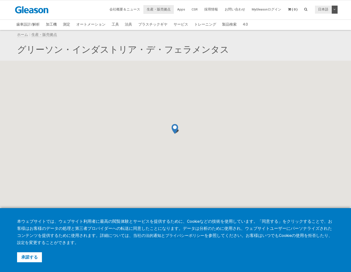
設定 (29, 242)
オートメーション (91, 24)
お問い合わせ (235, 9)
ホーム (22, 34)
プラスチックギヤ (152, 24)
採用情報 (211, 9)
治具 (128, 24)
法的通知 (154, 235)
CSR (195, 9)
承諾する (29, 257)
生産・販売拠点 (159, 9)
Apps (181, 9)
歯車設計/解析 (28, 24)
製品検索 (229, 24)
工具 (115, 24)
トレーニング (205, 24)
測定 (66, 24)
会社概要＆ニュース (124, 9)
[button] (175, 129)
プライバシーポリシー (187, 235)
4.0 (245, 24)
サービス (181, 24)
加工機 (51, 24)
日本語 (323, 9)
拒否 (316, 235)
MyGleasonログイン (266, 9)
